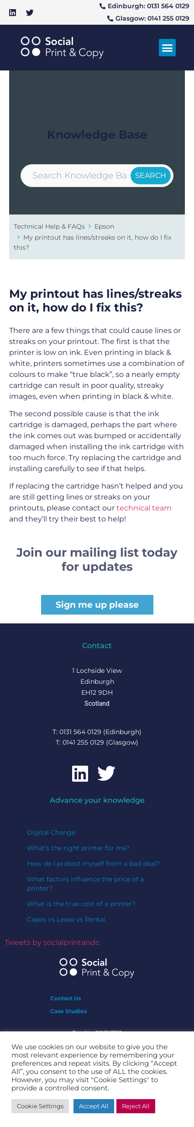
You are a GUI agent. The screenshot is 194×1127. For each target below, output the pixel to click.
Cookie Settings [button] (40, 1106)
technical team (144, 508)
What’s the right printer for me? (78, 848)
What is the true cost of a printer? (81, 904)
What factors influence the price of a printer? (85, 883)
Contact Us (65, 998)
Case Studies (68, 1011)
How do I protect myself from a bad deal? (93, 863)
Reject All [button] (136, 1106)
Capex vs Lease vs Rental (66, 919)
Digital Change (51, 832)
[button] (167, 47)
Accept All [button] (94, 1106)
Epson (104, 226)
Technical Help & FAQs (49, 226)
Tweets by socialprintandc (52, 942)
